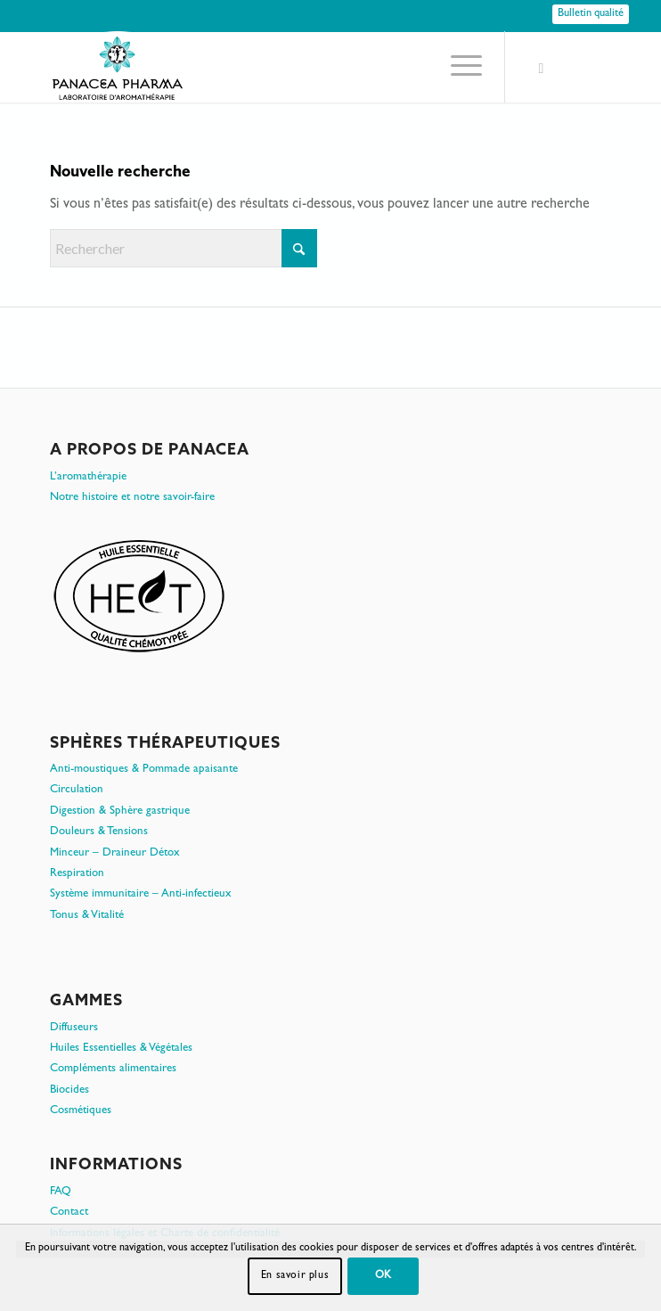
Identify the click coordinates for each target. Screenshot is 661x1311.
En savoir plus (295, 1276)
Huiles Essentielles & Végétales (121, 1048)
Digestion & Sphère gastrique (120, 811)
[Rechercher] (183, 248)
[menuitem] (457, 66)
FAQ (60, 1192)
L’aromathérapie (88, 477)
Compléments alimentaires (113, 1069)
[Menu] (457, 66)
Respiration (77, 874)
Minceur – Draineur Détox (115, 853)
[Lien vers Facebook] (540, 69)
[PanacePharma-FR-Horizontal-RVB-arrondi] (275, 66)
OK (383, 1276)
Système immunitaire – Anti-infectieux (141, 894)
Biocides (69, 1090)
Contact (69, 1212)
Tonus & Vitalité (87, 916)
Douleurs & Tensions (99, 832)
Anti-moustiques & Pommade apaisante (144, 769)
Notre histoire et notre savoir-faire (132, 498)
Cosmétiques (80, 1111)
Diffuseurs (74, 1028)
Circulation (76, 790)
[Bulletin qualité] (590, 14)
